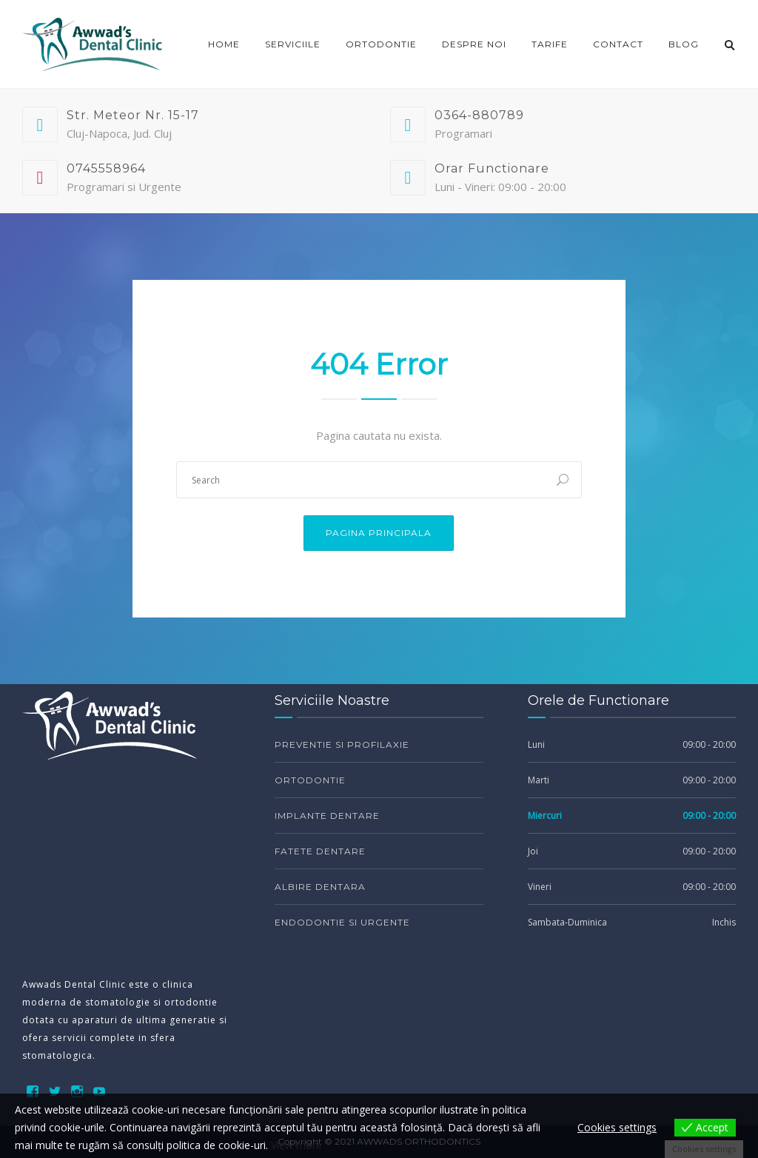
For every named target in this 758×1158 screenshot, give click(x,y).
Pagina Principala (379, 532)
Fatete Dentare (320, 851)
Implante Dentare (327, 815)
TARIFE (549, 44)
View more (296, 1145)
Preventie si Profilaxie (342, 744)
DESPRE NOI (474, 44)
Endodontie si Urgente (342, 922)
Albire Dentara (320, 886)
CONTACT (618, 44)
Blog (683, 44)
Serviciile (293, 44)
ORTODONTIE (381, 44)
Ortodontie (310, 780)
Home (224, 44)
